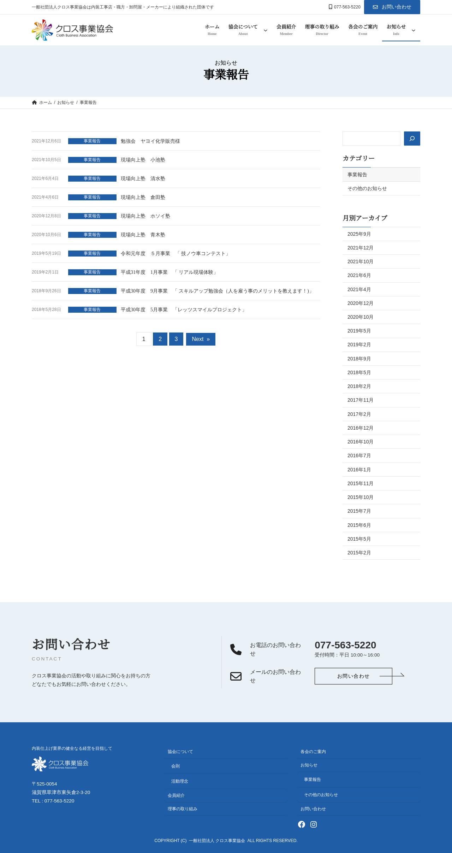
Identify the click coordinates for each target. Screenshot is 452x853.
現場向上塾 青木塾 (143, 234)
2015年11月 (360, 483)
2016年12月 (360, 428)
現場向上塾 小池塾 (143, 160)
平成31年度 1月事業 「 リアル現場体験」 (169, 272)
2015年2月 (359, 552)
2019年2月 (359, 344)
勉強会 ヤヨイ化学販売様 (150, 141)
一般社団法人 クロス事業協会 (217, 841)
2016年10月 (360, 442)
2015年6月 (359, 525)
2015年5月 (359, 539)
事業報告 (92, 141)
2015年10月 (360, 497)
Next (201, 339)
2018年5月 (359, 372)
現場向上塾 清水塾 (143, 178)
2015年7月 (359, 511)
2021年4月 (359, 289)
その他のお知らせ (367, 188)
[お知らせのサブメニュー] (413, 30)
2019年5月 (359, 331)
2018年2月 (359, 386)
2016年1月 (359, 469)
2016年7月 (359, 455)
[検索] (411, 138)
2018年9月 (359, 358)
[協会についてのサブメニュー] (265, 30)
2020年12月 (360, 303)
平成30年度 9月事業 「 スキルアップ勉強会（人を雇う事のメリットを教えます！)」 (217, 291)
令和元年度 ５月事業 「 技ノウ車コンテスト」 (176, 253)
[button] (392, 7)
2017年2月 (359, 414)
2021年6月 (359, 275)
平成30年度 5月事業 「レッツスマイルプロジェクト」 (184, 309)
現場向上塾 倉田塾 (143, 197)
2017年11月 (360, 400)
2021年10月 (360, 261)
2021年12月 (360, 248)
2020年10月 (360, 317)
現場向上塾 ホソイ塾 (145, 216)
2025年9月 (359, 234)
